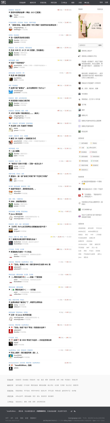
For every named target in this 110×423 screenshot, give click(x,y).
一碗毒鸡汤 (19, 199)
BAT (88, 247)
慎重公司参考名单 (88, 126)
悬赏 (69, 237)
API (12, 418)
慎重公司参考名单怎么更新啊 (91, 121)
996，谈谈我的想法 (18, 201)
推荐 (83, 110)
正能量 (26, 136)
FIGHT (16, 343)
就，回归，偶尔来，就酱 (90, 88)
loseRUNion (25, 262)
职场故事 (22, 2)
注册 (106, 2)
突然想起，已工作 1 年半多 (91, 99)
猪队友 (86, 257)
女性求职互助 (23, 98)
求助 (79, 254)
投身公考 (44, 391)
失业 (16, 47)
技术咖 (18, 211)
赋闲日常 (32, 2)
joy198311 (17, 78)
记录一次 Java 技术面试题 (21, 315)
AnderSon (17, 242)
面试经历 (18, 73)
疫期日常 (81, 241)
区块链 (98, 251)
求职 (85, 251)
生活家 (11, 136)
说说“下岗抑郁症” (18, 63)
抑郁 (17, 60)
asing (16, 166)
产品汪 (91, 251)
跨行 (86, 234)
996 (14, 199)
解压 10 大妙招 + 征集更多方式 (23, 138)
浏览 (68, 10)
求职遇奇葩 (81, 228)
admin (16, 368)
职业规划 (16, 35)
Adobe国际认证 (93, 231)
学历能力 (67, 380)
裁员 (10, 85)
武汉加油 (20, 22)
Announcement (13, 363)
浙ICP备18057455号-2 (50, 420)
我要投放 (100, 9)
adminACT (17, 267)
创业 (16, 337)
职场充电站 (29, 123)
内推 (29, 402)
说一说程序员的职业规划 (20, 38)
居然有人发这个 (87, 51)
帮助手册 (17, 262)
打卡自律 (11, 249)
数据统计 (33, 418)
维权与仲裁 (32, 22)
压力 (21, 136)
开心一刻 (94, 247)
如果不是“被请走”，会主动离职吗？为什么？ (28, 88)
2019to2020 (82, 244)
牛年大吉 (99, 228)
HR (23, 73)
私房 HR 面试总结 (18, 75)
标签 (26, 418)
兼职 (25, 402)
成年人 (100, 254)
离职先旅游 (28, 47)
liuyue (16, 15)
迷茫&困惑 (12, 60)
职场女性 (11, 47)
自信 (31, 262)
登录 (101, 2)
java (79, 257)
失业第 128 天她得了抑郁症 (22, 126)
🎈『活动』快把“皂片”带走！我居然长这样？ (28, 327)
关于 (6, 418)
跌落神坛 (21, 47)
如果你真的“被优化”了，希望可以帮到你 (26, 302)
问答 (79, 2)
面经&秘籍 (12, 73)
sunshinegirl (18, 90)
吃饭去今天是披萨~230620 (91, 83)
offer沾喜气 (91, 147)
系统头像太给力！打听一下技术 (92, 189)
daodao (17, 40)
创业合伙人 (83, 170)
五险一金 (16, 237)
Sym (94, 420)
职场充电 (42, 2)
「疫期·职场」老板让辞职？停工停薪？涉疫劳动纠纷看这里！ (34, 25)
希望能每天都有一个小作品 (21, 252)
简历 (29, 186)
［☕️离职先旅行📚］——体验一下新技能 (26, 277)
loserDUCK (17, 355)
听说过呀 (85, 131)
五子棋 (84, 104)
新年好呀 (91, 228)
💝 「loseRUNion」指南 (21, 365)
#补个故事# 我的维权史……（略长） (25, 113)
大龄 (20, 224)
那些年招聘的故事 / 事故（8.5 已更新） (26, 12)
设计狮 (11, 186)
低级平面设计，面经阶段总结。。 (24, 189)
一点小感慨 (15, 151)
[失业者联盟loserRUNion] (72, 411)
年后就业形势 (12, 22)
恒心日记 (69, 385)
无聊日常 (16, 136)
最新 (72, 2)
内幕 (26, 110)
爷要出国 (58, 391)
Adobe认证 (82, 231)
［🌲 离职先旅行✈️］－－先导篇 (23, 290)
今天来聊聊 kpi (87, 209)
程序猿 (11, 35)
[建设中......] (75, 411)
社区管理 (22, 363)
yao (15, 179)
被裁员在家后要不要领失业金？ (25, 239)
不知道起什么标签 (89, 254)
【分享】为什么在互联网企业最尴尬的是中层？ (29, 227)
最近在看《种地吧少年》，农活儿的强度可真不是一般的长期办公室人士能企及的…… (92, 75)
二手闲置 (98, 234)
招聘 (34, 402)
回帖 (59, 10)
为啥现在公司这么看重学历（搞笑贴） (92, 203)
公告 (16, 418)
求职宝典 (53, 2)
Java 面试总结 (16, 214)
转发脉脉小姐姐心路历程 (20, 101)
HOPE (16, 128)
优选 (86, 2)
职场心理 (17, 10)
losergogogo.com (74, 418)
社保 (79, 251)
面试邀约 (51, 396)
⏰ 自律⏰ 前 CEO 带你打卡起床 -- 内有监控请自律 (31, 340)
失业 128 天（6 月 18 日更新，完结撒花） (28, 50)
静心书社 (50, 385)
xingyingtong (19, 27)
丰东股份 (85, 94)
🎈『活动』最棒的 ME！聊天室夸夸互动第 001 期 (30, 264)
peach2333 (18, 65)
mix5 (16, 254)
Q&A (25, 237)
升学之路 (51, 391)
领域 (21, 418)
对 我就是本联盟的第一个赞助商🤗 (92, 183)
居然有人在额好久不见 (89, 56)
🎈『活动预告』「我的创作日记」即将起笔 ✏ (92, 195)
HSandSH (17, 191)
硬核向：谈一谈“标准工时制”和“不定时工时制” (29, 176)
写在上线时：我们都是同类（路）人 (24, 353)
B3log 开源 (67, 420)
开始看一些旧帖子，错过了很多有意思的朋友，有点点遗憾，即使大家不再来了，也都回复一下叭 (92, 65)
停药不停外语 (35, 391)
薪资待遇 (52, 380)
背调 (90, 244)
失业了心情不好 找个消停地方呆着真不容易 (92, 216)
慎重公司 (85, 115)
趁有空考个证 (66, 391)
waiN (15, 229)
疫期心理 (92, 238)
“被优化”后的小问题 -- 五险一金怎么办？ (27, 164)
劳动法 (26, 22)
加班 (22, 173)
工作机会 (63, 2)
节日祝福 (81, 247)
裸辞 (16, 98)
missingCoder (19, 216)
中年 (92, 234)
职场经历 (11, 10)
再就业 (80, 234)
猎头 (38, 396)
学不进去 (27, 391)
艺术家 (17, 249)
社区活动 (11, 262)
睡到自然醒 (19, 274)
